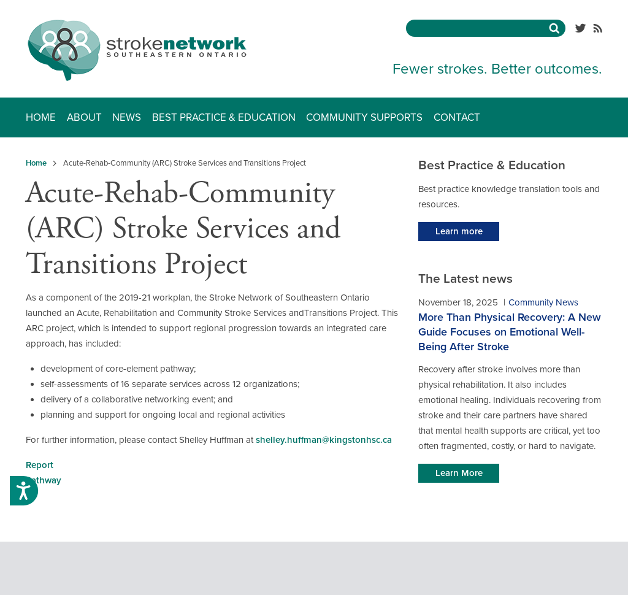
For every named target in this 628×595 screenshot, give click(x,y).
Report (39, 464)
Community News (543, 302)
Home (41, 117)
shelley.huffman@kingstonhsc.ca (324, 439)
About (84, 117)
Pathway (43, 480)
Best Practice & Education (224, 117)
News (126, 117)
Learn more (459, 231)
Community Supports (364, 117)
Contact (457, 117)
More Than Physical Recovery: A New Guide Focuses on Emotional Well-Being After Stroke (509, 331)
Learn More (459, 472)
